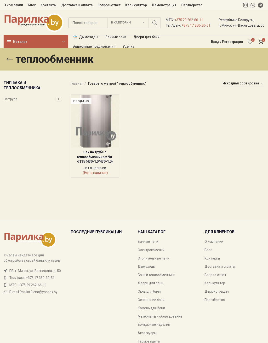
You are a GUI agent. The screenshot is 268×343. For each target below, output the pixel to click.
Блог (208, 250)
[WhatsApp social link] (253, 5)
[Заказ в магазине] (243, 84)
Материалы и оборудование (160, 316)
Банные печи (148, 241)
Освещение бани (151, 300)
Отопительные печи (153, 258)
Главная (77, 83)
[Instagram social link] (245, 5)
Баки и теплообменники (156, 275)
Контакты (212, 258)
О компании (214, 241)
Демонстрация (217, 291)
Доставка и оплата (220, 266)
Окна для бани (149, 291)
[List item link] (33, 277)
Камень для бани (151, 308)
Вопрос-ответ (215, 275)
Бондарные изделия (154, 324)
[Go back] (10, 59)
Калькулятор (215, 283)
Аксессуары (147, 333)
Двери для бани (150, 283)
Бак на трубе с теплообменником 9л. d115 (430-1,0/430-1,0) (95, 156)
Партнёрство (215, 300)
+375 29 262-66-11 (188, 20)
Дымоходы (146, 266)
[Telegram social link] (260, 5)
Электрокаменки (151, 250)
